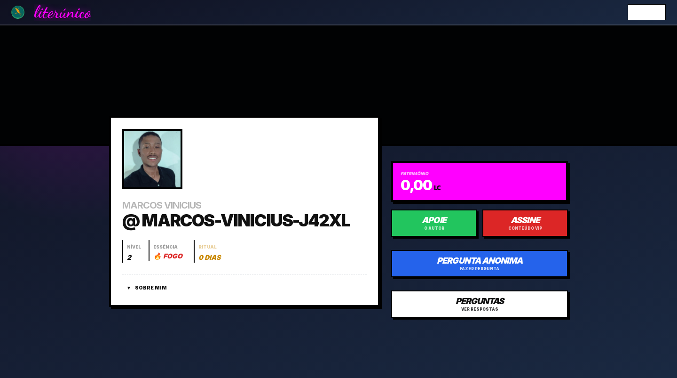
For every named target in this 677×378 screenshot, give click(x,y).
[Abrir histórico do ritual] (209, 251)
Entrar (647, 12)
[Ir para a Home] (17, 12)
